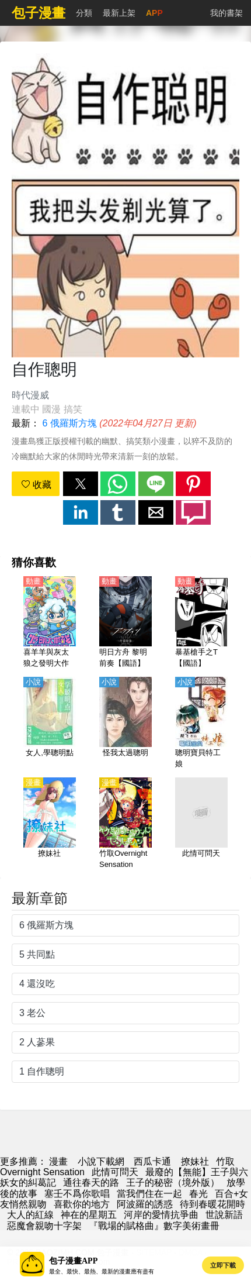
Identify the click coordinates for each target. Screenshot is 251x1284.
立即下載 (223, 1265)
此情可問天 (115, 1172)
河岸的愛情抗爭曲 (161, 1215)
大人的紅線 (30, 1215)
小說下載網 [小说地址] (101, 1161)
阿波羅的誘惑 (145, 1204)
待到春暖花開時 (212, 1204)
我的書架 (226, 13)
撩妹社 (195, 1161)
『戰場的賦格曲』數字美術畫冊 (154, 1226)
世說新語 (224, 1215)
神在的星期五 (89, 1215)
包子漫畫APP (73, 1261)
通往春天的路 (91, 1182)
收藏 (36, 485)
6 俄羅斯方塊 (69, 423)
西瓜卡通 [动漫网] (152, 1161)
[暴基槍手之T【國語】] (201, 623)
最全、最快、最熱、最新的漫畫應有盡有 (101, 1271)
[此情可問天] (201, 824)
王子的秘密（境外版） (172, 1182)
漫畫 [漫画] (58, 1161)
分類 (84, 13)
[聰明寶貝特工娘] (201, 723)
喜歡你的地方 (82, 1204)
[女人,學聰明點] (49, 723)
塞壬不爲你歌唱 (77, 1194)
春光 (198, 1194)
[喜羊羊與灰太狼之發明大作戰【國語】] (49, 623)
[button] (80, 483)
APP (154, 13)
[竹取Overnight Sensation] (125, 824)
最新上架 (119, 13)
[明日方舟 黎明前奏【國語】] (125, 623)
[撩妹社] (49, 824)
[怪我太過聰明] (125, 723)
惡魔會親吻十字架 (44, 1226)
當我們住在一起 (149, 1194)
